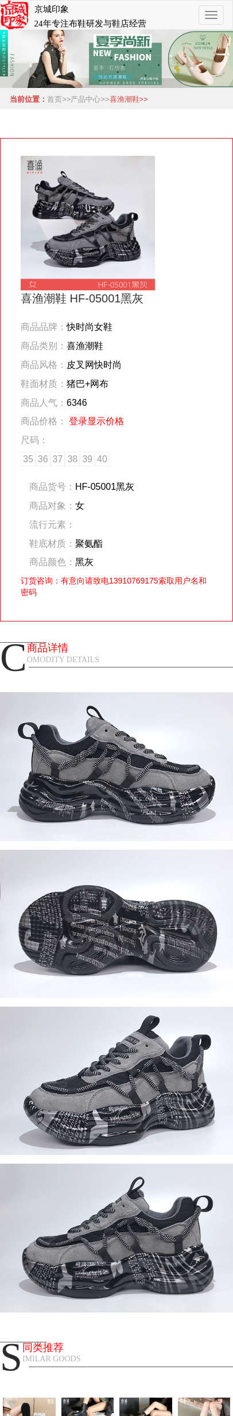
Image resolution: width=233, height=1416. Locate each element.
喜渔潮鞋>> (129, 99)
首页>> (59, 99)
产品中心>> (90, 99)
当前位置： (26, 99)
